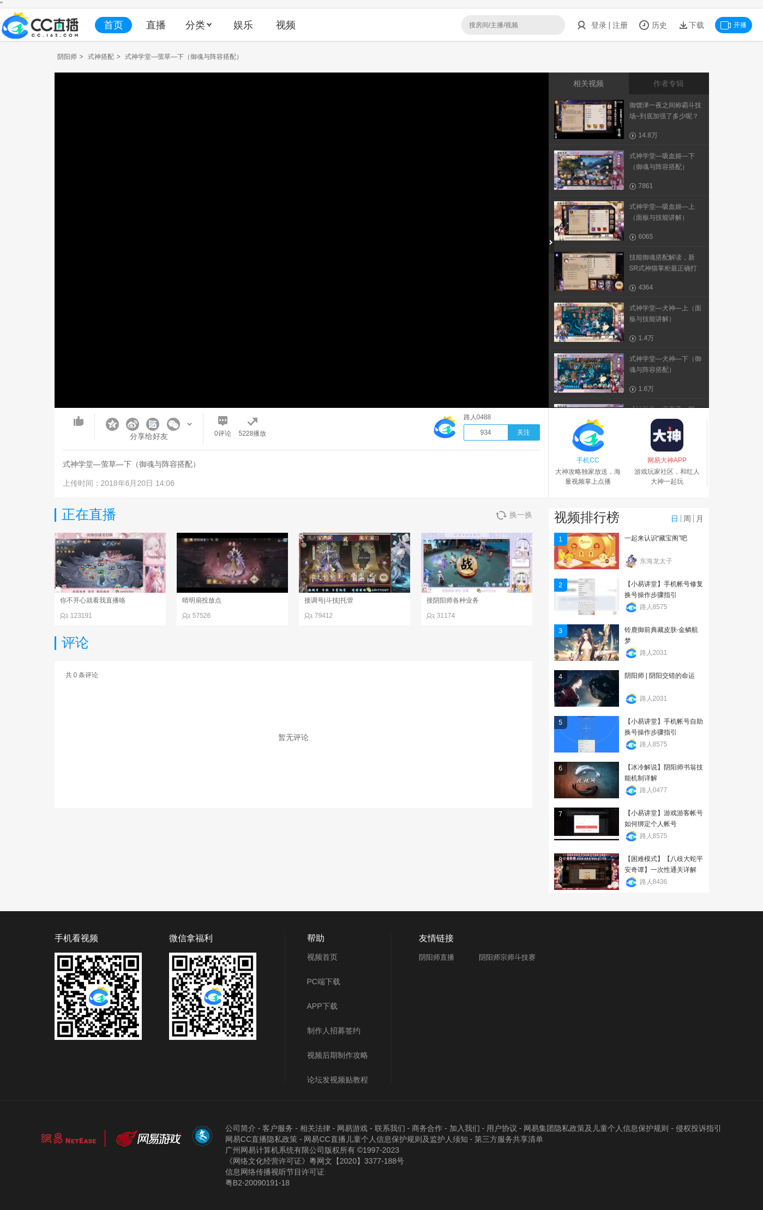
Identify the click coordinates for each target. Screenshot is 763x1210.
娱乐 (243, 25)
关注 (523, 432)
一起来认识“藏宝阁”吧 (656, 538)
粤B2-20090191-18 (257, 1182)
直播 (156, 25)
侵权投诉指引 (699, 1128)
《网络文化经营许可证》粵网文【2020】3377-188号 (314, 1161)
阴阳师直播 (436, 957)
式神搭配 (101, 57)
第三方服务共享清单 (508, 1139)
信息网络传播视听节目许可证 (275, 1171)
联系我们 (390, 1128)
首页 (113, 25)
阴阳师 (67, 57)
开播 (733, 25)
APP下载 (322, 1006)
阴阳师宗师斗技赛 (507, 957)
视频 (286, 25)
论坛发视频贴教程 (337, 1079)
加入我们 (464, 1128)
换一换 (514, 515)
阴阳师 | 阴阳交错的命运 (659, 675)
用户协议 (501, 1128)
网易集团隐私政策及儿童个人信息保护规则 (596, 1128)
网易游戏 (352, 1128)
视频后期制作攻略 (337, 1055)
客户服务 (277, 1128)
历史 (653, 25)
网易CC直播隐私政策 (261, 1139)
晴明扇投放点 (201, 600)
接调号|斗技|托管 (328, 600)
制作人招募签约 (334, 1030)
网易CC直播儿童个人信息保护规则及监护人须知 (385, 1139)
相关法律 (315, 1128)
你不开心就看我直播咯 (92, 600)
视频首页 (322, 957)
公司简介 (240, 1128)
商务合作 (427, 1128)
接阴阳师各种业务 (452, 600)
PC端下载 (323, 981)
